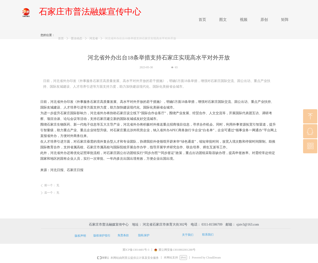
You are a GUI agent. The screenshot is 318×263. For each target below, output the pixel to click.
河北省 (93, 41)
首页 (61, 41)
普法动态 (76, 41)
